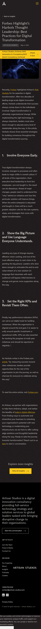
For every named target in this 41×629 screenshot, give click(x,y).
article (4, 362)
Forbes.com (33, 393)
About (4, 566)
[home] (7, 3)
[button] (37, 3)
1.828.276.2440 (7, 587)
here (4, 444)
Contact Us (6, 551)
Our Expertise (7, 563)
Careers (5, 576)
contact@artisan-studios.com (13, 590)
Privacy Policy (7, 602)
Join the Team (7, 545)
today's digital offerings (25, 412)
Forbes (13, 90)
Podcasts (5, 573)
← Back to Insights (8, 16)
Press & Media (7, 548)
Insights (5, 569)
